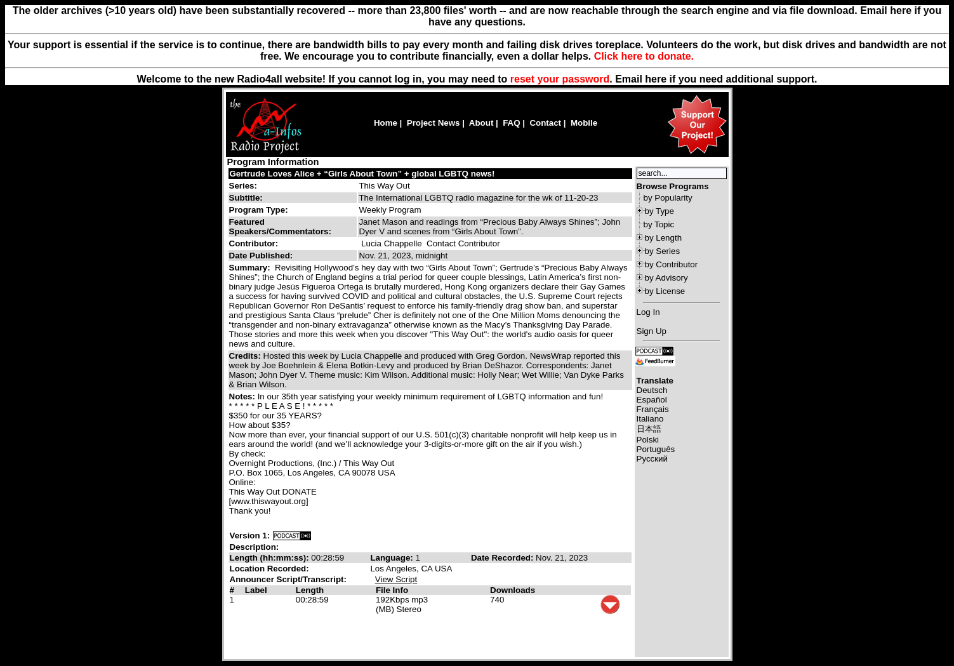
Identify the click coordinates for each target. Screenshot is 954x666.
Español (652, 399)
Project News (433, 123)
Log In (648, 312)
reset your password (560, 79)
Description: (254, 547)
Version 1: (250, 535)
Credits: (246, 356)
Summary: (251, 267)
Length (310, 590)
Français (653, 409)
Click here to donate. (644, 56)
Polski (648, 439)
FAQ (511, 123)
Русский (652, 458)
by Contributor (671, 264)
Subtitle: (246, 198)
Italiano (650, 418)
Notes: (243, 396)
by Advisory (666, 278)
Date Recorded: (503, 558)
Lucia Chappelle (391, 243)
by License (665, 291)
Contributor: (254, 243)
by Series (662, 251)
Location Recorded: (269, 568)
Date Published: (261, 255)
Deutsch (652, 390)
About (481, 123)
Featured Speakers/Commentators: (280, 226)
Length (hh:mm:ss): (271, 558)
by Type (659, 211)
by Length (663, 238)
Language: (392, 558)
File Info (392, 590)
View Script (396, 579)
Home (385, 123)
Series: (243, 185)
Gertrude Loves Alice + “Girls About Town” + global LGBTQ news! (362, 173)
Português (656, 449)
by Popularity (668, 198)
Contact (545, 123)
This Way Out (384, 185)
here (655, 79)
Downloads (512, 590)
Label (256, 590)
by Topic (659, 224)
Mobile (584, 123)
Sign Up (651, 331)
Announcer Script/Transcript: (288, 579)
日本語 (649, 429)
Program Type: (258, 210)
